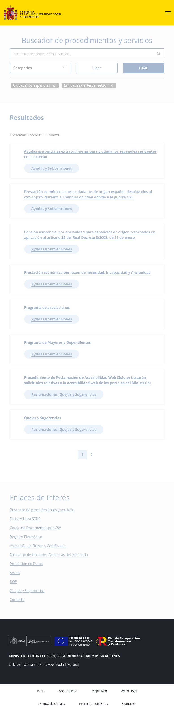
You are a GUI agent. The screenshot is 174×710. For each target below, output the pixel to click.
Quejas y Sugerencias (42, 417)
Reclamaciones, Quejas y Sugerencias (64, 394)
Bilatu (143, 67)
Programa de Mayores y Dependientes (57, 342)
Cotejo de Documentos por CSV (38, 527)
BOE (16, 581)
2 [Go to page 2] (92, 454)
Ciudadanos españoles (31, 85)
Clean (97, 67)
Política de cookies (52, 703)
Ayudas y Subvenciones (51, 168)
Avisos (15, 572)
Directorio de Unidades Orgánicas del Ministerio (49, 554)
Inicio (41, 691)
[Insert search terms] (81, 53)
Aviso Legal (129, 691)
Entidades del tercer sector (86, 85)
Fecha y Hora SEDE (25, 518)
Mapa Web (99, 691)
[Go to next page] (99, 454)
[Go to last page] (107, 454)
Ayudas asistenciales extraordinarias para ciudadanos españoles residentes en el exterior (90, 154)
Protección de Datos (26, 563)
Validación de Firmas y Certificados (41, 545)
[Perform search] (158, 54)
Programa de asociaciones (47, 307)
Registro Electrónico (26, 536)
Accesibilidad (68, 691)
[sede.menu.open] (168, 12)
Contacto (20, 599)
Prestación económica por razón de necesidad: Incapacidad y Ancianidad (87, 272)
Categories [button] (40, 67)
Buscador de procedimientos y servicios (42, 509)
